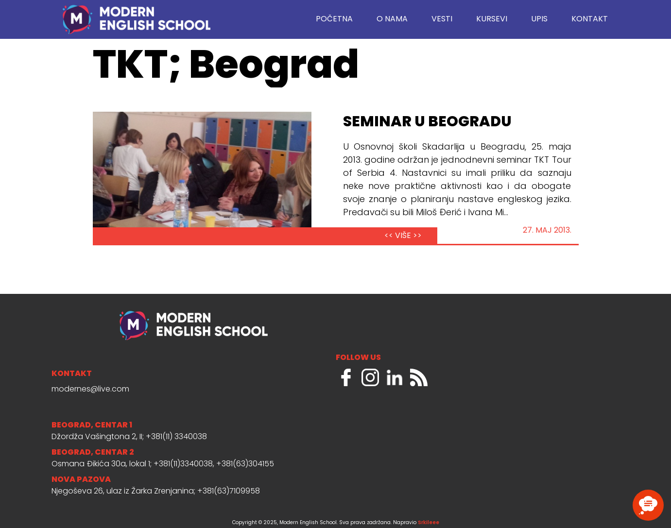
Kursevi (491, 19)
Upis (539, 19)
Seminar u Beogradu (427, 122)
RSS (419, 377)
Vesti (441, 19)
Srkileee (428, 523)
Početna (334, 19)
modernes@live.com (90, 389)
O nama (392, 19)
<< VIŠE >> (403, 236)
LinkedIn (394, 377)
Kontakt (589, 19)
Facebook (346, 377)
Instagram (370, 377)
